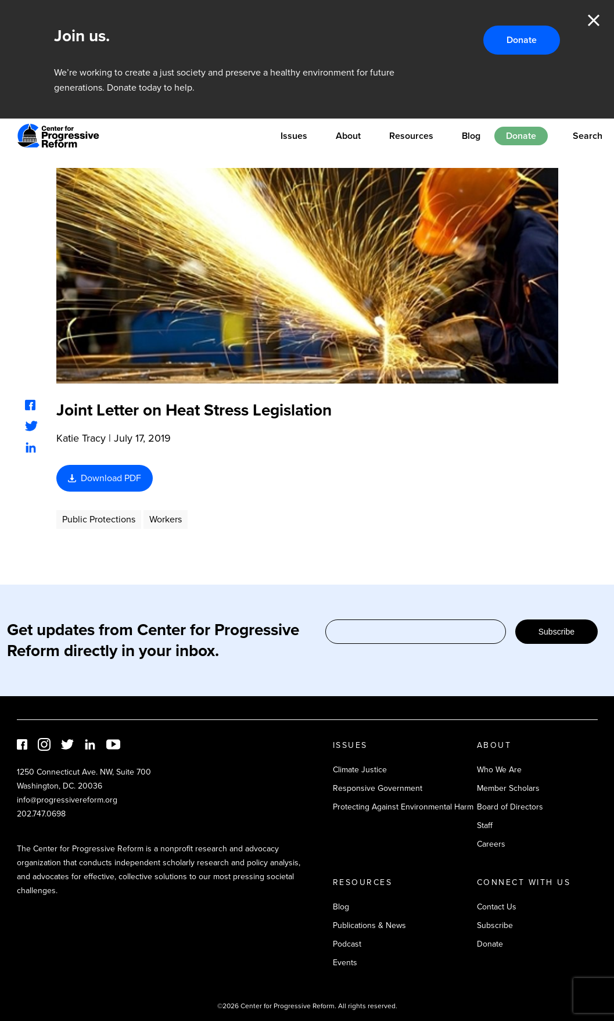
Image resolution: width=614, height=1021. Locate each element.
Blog (471, 135)
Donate (522, 39)
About (348, 135)
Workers (165, 519)
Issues (294, 135)
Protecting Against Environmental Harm (403, 807)
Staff (485, 825)
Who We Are (499, 770)
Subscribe (556, 631)
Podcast (347, 944)
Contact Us (496, 907)
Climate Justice (360, 770)
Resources (411, 135)
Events (345, 962)
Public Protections (98, 519)
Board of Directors (510, 807)
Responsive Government (377, 788)
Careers (491, 844)
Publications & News (369, 925)
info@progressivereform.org (67, 800)
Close (593, 20)
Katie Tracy (81, 438)
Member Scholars (508, 788)
